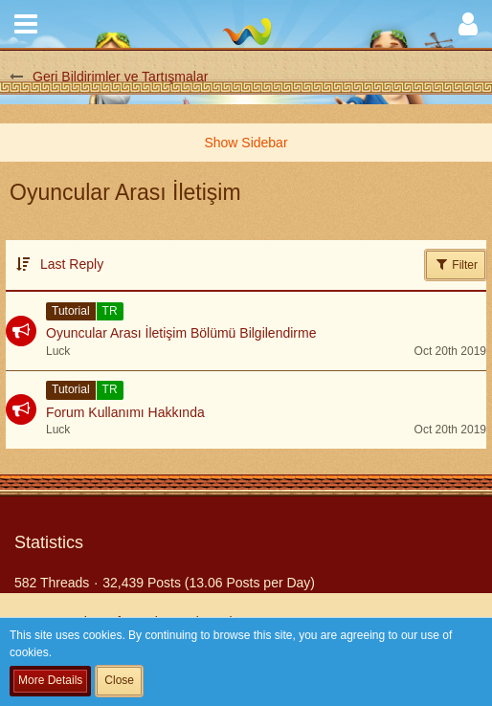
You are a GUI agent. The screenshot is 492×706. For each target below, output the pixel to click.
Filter (456, 264)
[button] (26, 24)
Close (119, 680)
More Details (50, 680)
